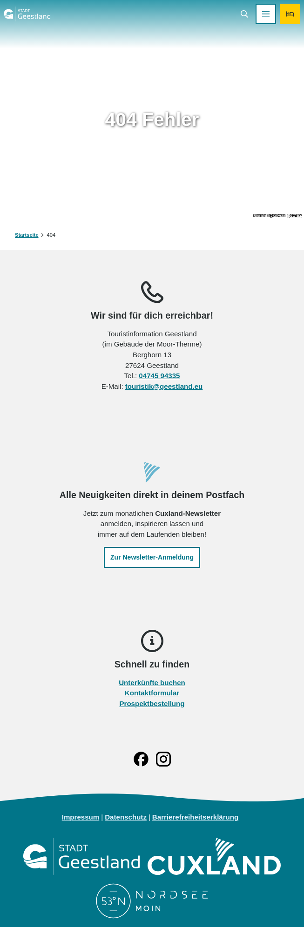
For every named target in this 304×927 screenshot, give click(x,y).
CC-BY (296, 216)
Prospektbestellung (151, 703)
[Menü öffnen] (266, 14)
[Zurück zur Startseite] (27, 14)
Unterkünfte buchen (152, 682)
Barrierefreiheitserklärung (195, 817)
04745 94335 (159, 376)
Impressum (81, 817)
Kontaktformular (152, 693)
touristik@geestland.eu (164, 386)
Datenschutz (126, 817)
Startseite (27, 235)
